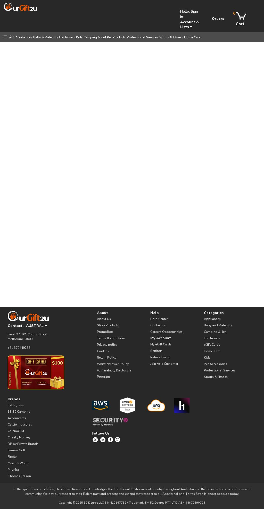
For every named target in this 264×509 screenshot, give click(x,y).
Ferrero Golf (16, 450)
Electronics (67, 37)
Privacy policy (107, 345)
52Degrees (16, 405)
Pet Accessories (215, 364)
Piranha (13, 470)
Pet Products (116, 37)
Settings (156, 351)
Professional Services (142, 37)
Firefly (12, 457)
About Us (104, 319)
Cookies (103, 351)
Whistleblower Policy (113, 364)
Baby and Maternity (218, 325)
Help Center (159, 319)
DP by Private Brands (23, 444)
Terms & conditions (111, 338)
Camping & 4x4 (95, 37)
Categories (214, 312)
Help (154, 312)
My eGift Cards (160, 344)
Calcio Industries (20, 424)
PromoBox (105, 332)
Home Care (192, 37)
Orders (218, 18)
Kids (79, 37)
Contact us (158, 325)
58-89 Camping (19, 412)
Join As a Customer (164, 364)
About (102, 312)
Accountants (17, 418)
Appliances (23, 37)
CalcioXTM (16, 431)
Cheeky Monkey (19, 437)
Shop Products (108, 325)
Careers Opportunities (166, 332)
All (9, 37)
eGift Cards (212, 345)
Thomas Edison (19, 476)
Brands (14, 399)
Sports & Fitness (171, 37)
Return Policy (106, 357)
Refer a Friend (160, 357)
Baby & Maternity (45, 37)
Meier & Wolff (18, 463)
